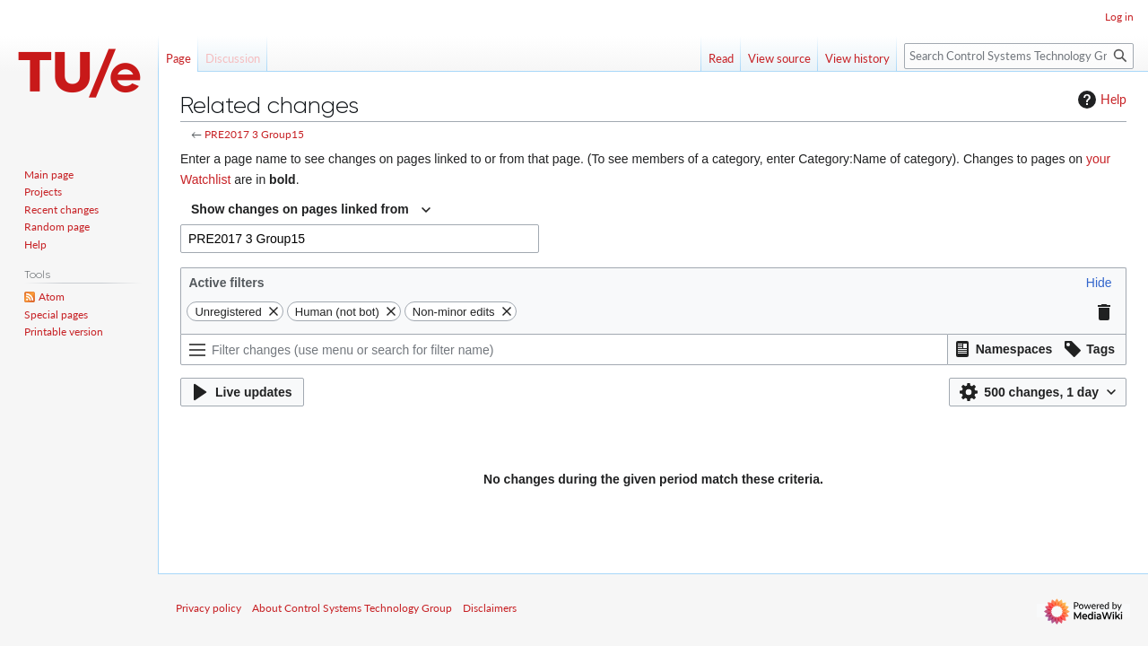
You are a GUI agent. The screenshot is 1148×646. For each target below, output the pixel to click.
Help (1100, 100)
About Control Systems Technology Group (352, 608)
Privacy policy (208, 608)
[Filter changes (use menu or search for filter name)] (564, 349)
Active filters (226, 282)
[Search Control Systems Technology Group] (1019, 56)
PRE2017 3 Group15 (254, 134)
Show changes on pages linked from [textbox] (300, 209)
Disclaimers (490, 608)
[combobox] (310, 210)
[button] (1099, 282)
